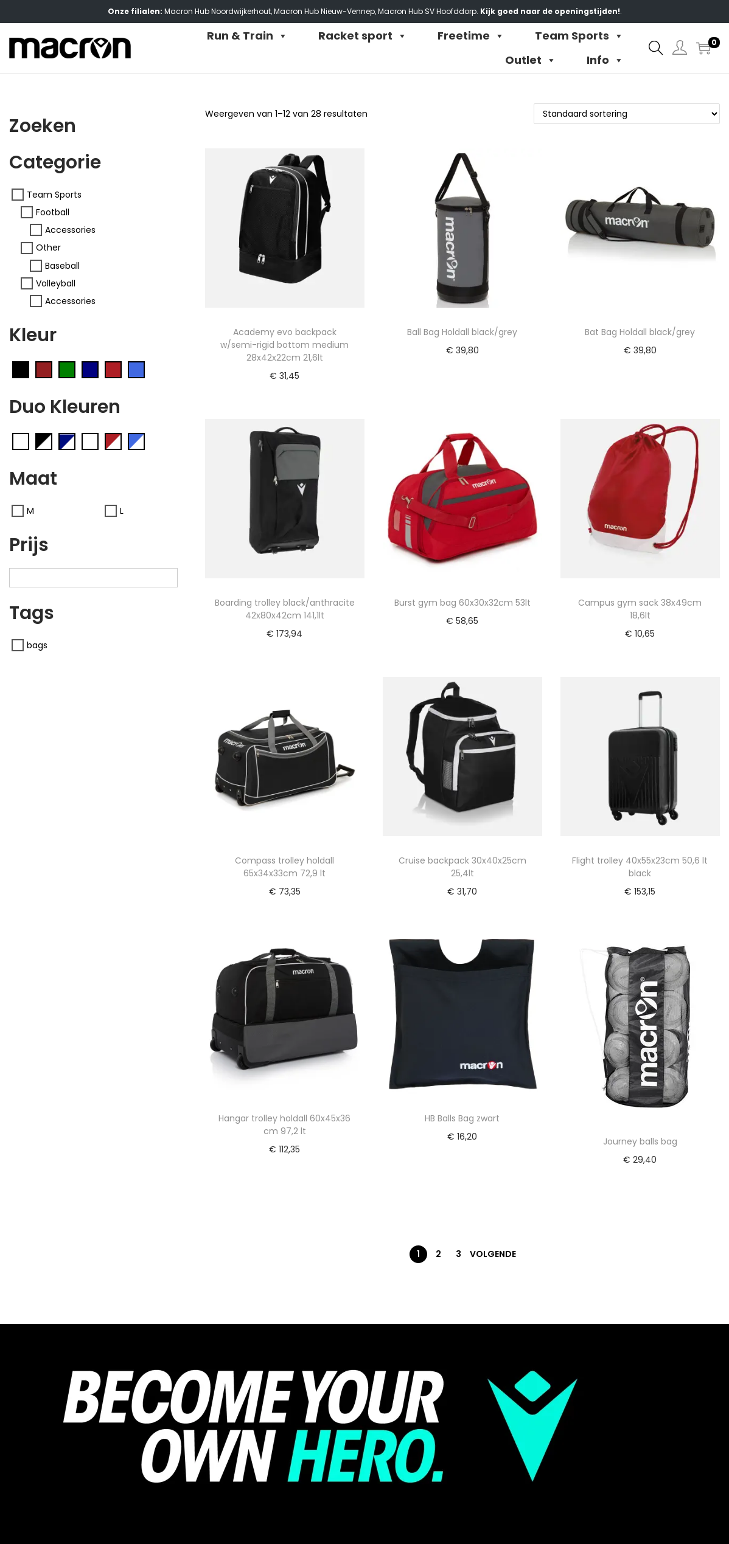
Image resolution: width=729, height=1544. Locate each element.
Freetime (471, 36)
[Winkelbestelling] (626, 113)
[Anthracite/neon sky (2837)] (20, 441)
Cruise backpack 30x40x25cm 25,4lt (462, 866)
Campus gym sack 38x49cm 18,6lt (640, 609)
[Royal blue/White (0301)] (136, 441)
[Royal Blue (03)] (136, 369)
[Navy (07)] (90, 369)
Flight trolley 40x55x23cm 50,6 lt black (640, 866)
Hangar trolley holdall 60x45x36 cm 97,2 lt (284, 1124)
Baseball (62, 266)
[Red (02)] (113, 369)
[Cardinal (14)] (43, 369)
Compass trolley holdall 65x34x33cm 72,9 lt (284, 866)
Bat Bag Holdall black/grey (640, 332)
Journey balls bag (640, 1141)
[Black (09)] (20, 369)
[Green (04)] (66, 369)
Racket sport (362, 36)
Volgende (493, 1254)
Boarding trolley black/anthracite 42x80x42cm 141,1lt (285, 609)
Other (48, 248)
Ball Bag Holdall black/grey (462, 332)
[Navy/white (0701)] (66, 441)
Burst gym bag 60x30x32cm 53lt (462, 603)
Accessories (70, 230)
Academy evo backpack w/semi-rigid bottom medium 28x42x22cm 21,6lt (284, 345)
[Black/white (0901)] (43, 441)
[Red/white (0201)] (113, 441)
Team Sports (579, 36)
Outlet (530, 60)
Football (52, 212)
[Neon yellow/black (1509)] (90, 441)
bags (37, 645)
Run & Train (247, 36)
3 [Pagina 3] (458, 1254)
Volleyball (55, 283)
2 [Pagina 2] (438, 1254)
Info (605, 60)
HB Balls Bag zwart (462, 1118)
